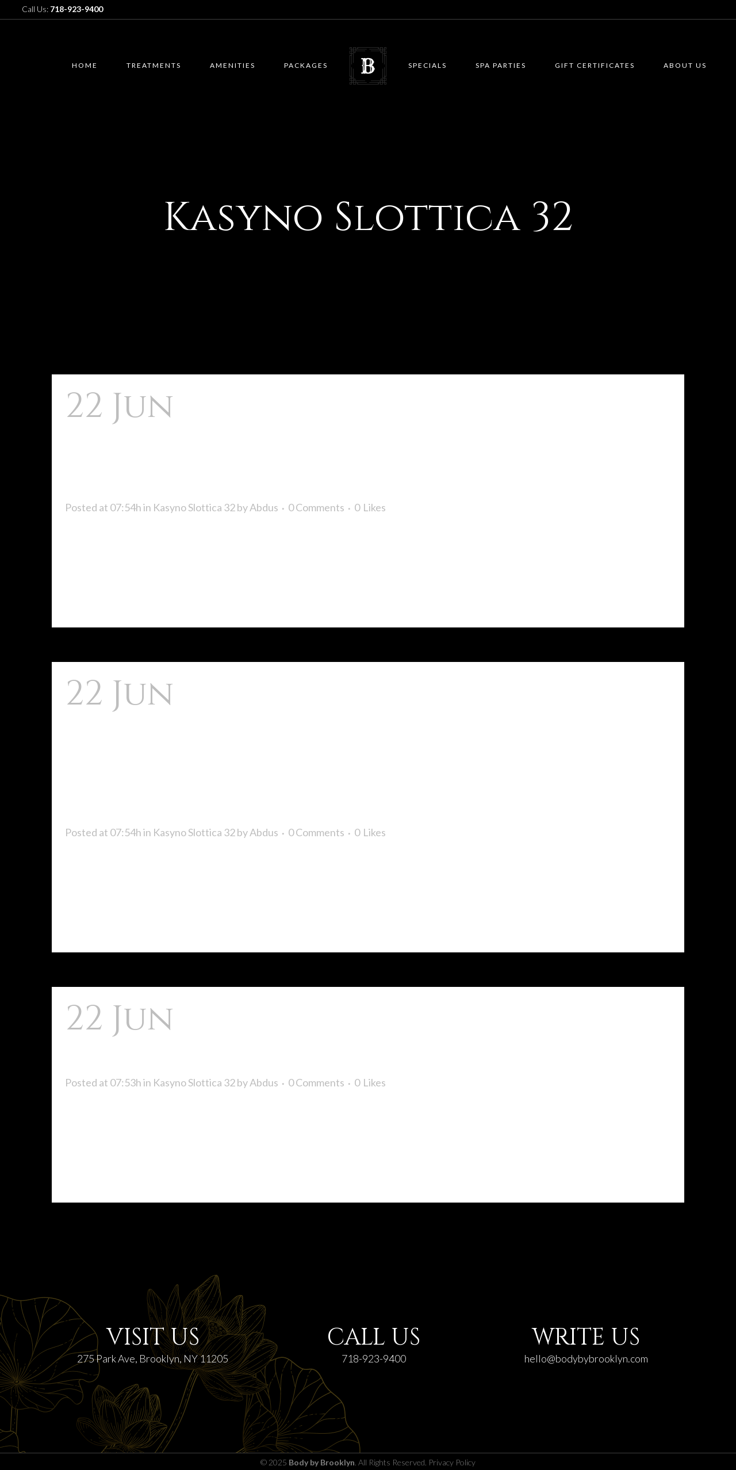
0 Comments (316, 507)
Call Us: (62, 9)
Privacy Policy (452, 1462)
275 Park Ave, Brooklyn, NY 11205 (152, 1358)
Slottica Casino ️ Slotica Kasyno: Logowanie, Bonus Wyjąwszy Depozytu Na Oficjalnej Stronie (349, 750)
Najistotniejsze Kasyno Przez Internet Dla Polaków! (335, 1037)
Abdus (264, 507)
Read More (99, 598)
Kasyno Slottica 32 (194, 507)
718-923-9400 (374, 1358)
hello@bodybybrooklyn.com (586, 1358)
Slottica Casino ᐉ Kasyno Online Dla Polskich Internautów (362, 443)
